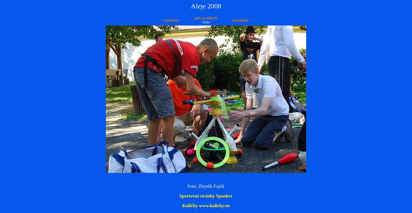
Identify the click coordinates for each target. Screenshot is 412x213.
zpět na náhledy (206, 18)
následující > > (242, 20)
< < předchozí (169, 20)
